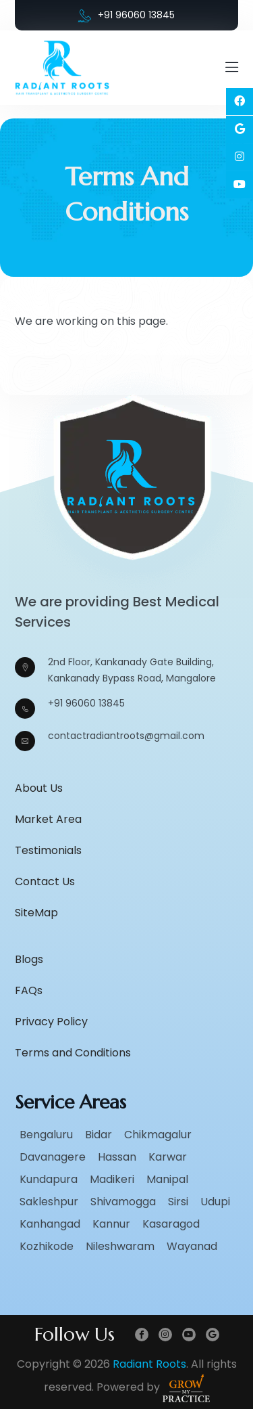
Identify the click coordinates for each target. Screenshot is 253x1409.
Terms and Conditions (73, 1052)
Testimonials (48, 850)
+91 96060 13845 (126, 15)
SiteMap (36, 912)
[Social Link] (239, 101)
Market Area (48, 819)
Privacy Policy (51, 1021)
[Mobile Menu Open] (231, 67)
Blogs (29, 959)
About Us (39, 788)
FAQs (29, 990)
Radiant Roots (149, 1364)
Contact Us (45, 881)
